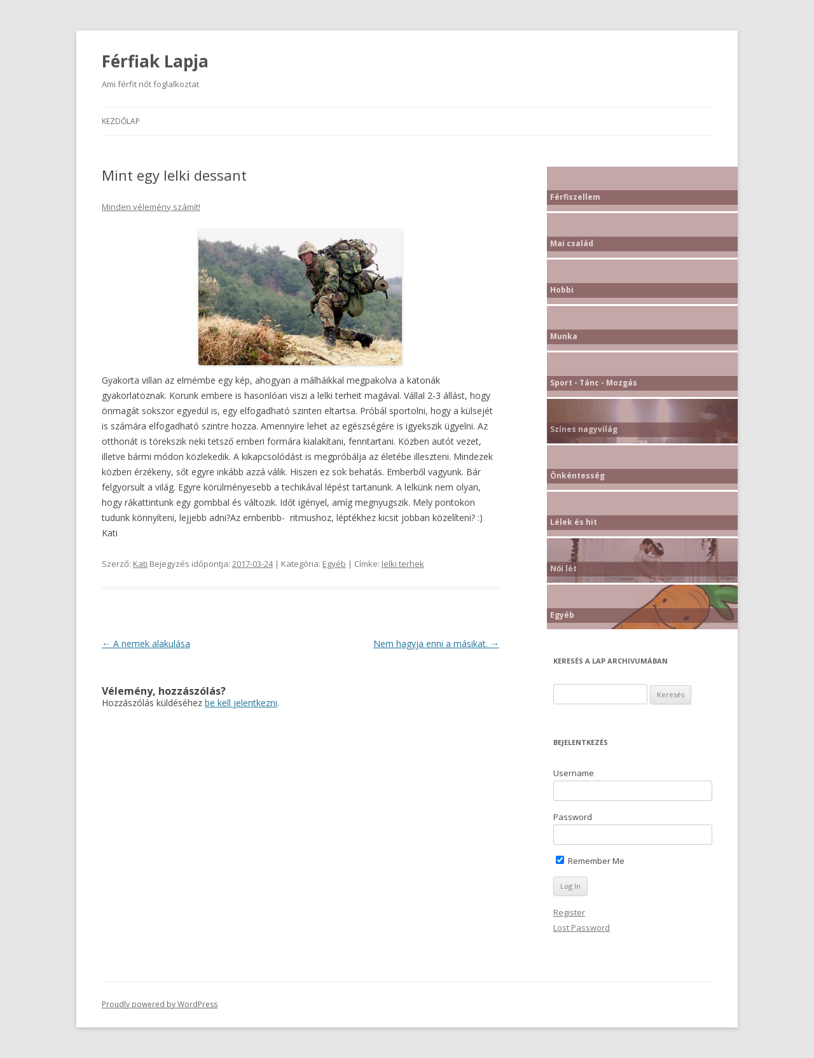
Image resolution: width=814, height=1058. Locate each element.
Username (573, 773)
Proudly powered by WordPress (159, 1004)
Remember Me (590, 861)
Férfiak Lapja (155, 61)
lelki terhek (403, 563)
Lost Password (581, 927)
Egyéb (334, 563)
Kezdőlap (121, 121)
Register (569, 912)
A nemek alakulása (146, 643)
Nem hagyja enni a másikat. (436, 643)
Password (572, 817)
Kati (140, 563)
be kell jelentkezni (241, 703)
